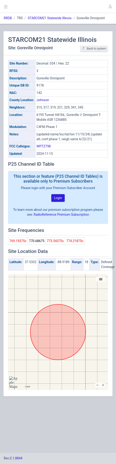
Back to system (94, 48)
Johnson (43, 100)
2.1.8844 (16, 458)
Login (58, 198)
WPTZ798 (44, 146)
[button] (110, 6)
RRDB (8, 18)
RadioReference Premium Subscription (61, 214)
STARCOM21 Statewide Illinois (50, 18)
